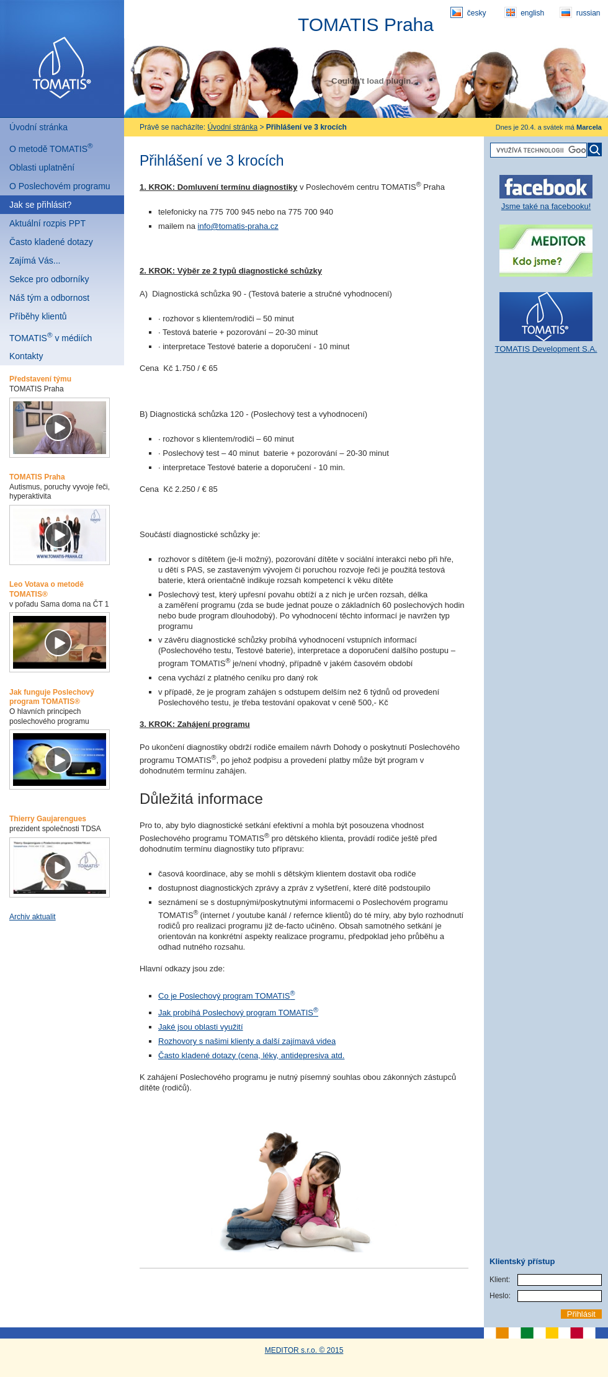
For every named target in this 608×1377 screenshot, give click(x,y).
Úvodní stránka (38, 127)
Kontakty (26, 356)
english (524, 12)
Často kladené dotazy (51, 242)
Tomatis (62, 59)
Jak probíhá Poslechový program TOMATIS (238, 1012)
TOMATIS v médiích (50, 337)
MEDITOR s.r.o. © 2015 (304, 1350)
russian (580, 12)
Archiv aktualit (32, 916)
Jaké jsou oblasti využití (200, 1027)
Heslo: (500, 1295)
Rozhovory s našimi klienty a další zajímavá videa (247, 1041)
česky (468, 12)
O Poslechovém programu (59, 186)
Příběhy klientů (38, 316)
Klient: (500, 1279)
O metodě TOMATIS (51, 147)
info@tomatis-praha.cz (238, 226)
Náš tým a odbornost (49, 298)
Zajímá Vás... (34, 260)
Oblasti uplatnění (41, 167)
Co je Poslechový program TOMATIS (226, 995)
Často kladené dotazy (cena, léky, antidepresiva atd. (251, 1055)
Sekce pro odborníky (49, 279)
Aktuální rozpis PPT (47, 223)
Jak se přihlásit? (40, 205)
